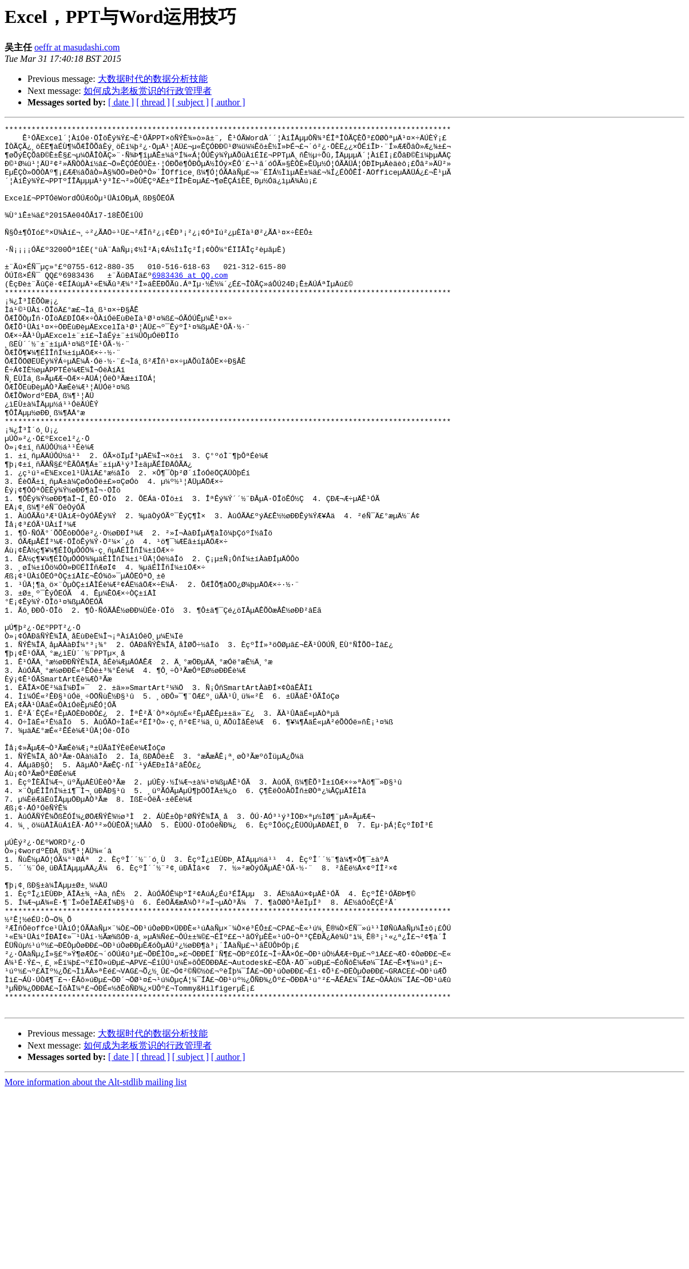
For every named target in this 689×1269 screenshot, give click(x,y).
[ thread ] (153, 102)
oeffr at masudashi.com (77, 47)
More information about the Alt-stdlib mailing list (96, 1259)
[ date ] (121, 102)
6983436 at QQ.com (190, 306)
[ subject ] (190, 102)
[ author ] (228, 102)
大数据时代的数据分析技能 (153, 79)
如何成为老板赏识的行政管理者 (148, 91)
